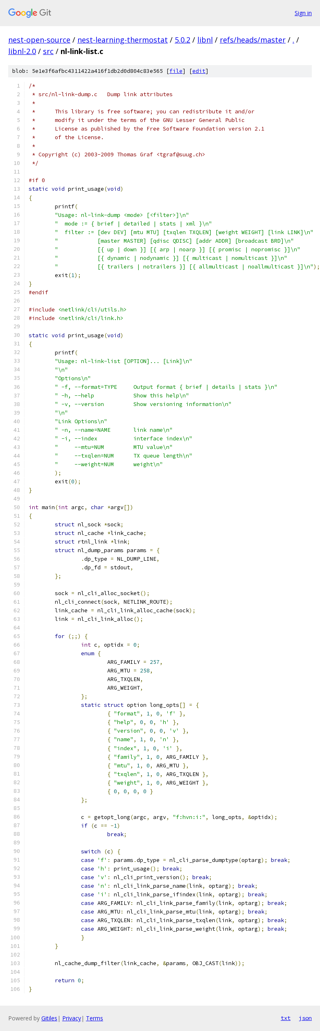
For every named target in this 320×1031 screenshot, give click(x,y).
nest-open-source (39, 40)
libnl (205, 40)
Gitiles (49, 1018)
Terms (94, 1018)
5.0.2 (182, 40)
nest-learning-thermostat (122, 40)
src (48, 51)
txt (286, 1018)
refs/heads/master (253, 40)
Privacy (71, 1018)
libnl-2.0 (22, 51)
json (305, 1018)
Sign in (303, 13)
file (176, 71)
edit (198, 71)
